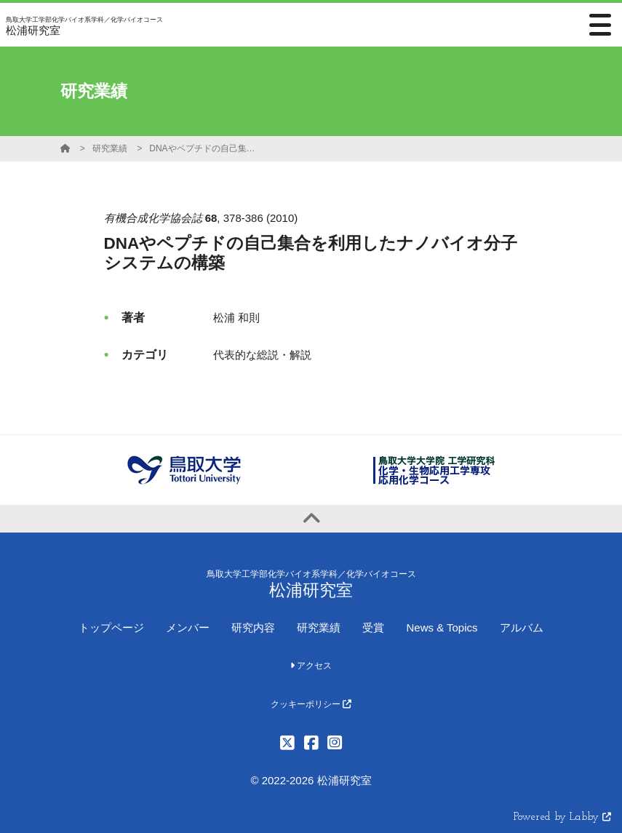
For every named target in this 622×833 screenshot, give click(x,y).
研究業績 (109, 148)
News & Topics (441, 627)
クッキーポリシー (311, 704)
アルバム (521, 627)
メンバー (188, 627)
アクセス (311, 666)
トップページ (111, 627)
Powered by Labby (562, 817)
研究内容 (253, 627)
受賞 (373, 627)
